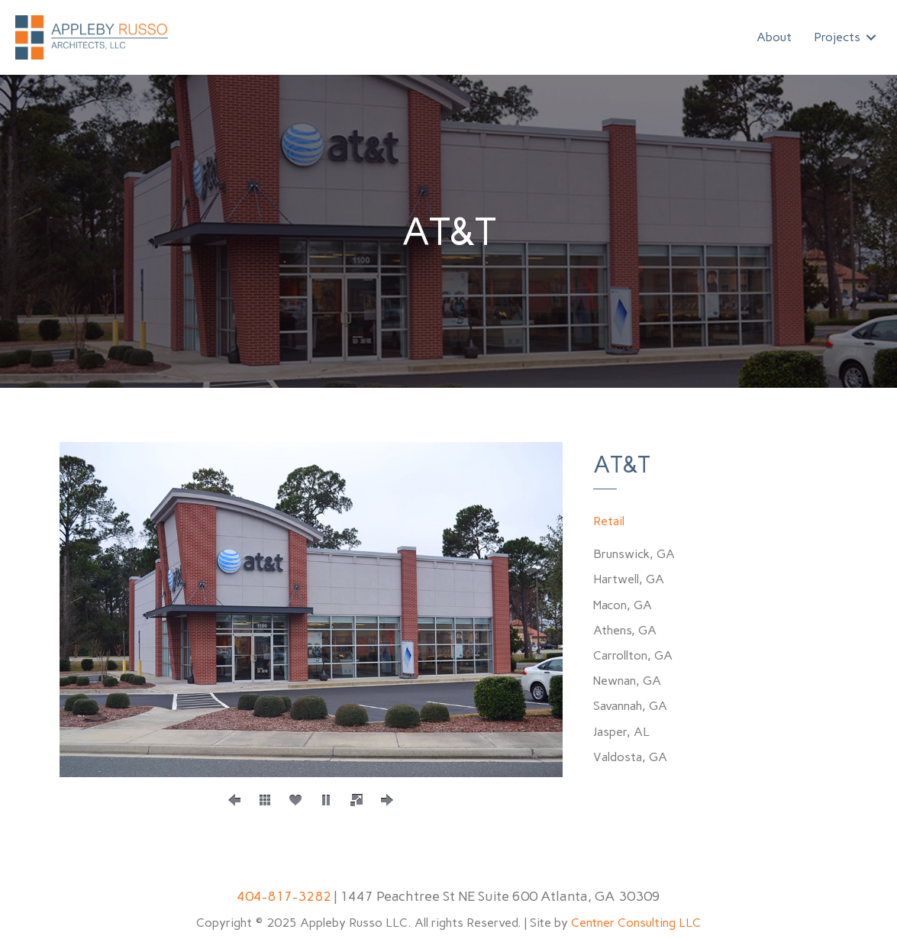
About (774, 37)
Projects (837, 37)
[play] (326, 800)
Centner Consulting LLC (636, 922)
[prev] (234, 800)
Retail (608, 521)
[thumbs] (265, 800)
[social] (295, 800)
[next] (387, 800)
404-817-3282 (284, 896)
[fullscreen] (356, 800)
